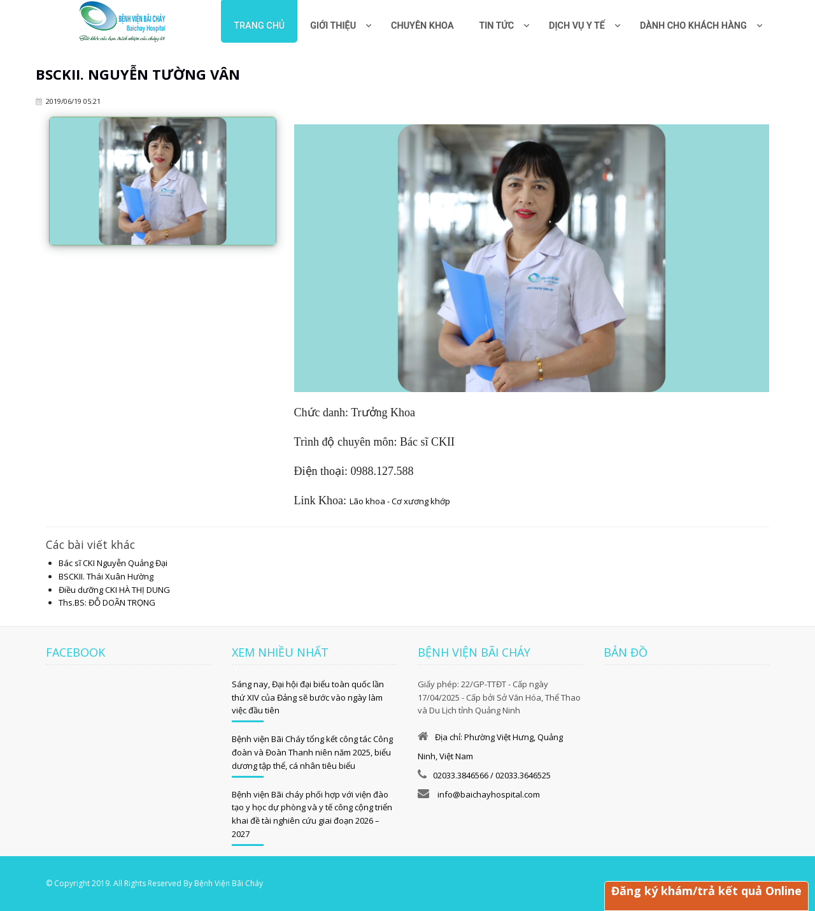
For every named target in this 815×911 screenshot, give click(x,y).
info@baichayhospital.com (488, 794)
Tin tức (496, 25)
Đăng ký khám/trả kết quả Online (706, 890)
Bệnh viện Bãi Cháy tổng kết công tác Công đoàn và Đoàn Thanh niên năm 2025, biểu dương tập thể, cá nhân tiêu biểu (312, 752)
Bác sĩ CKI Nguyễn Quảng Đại (113, 563)
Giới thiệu (333, 25)
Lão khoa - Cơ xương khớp (400, 501)
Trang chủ (259, 25)
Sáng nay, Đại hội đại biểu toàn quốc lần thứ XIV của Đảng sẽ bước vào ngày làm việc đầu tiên (308, 697)
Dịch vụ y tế (577, 25)
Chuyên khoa (422, 25)
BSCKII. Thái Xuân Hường (106, 576)
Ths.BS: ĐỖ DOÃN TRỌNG (107, 602)
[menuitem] (422, 21)
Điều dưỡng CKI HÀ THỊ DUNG (114, 589)
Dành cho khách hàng (693, 25)
